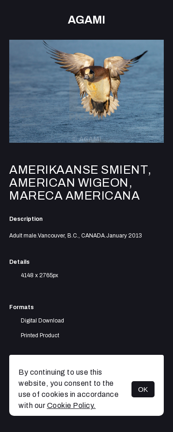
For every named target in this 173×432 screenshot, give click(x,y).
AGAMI (86, 20)
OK (143, 389)
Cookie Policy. (71, 405)
